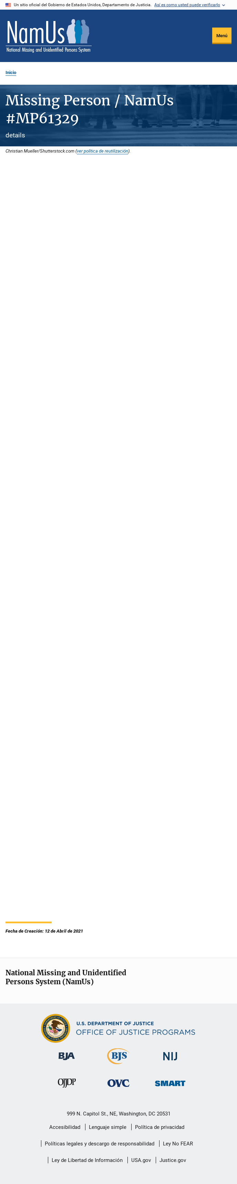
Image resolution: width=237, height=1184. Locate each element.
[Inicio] (49, 36)
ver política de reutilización (102, 151)
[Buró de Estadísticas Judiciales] (118, 1065)
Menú (221, 35)
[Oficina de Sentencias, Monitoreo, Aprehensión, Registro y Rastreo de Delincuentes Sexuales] (170, 1087)
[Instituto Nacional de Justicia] (170, 1061)
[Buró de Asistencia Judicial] (67, 1061)
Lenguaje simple (107, 1127)
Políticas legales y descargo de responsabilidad (99, 1144)
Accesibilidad (64, 1127)
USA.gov (141, 1160)
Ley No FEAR (178, 1144)
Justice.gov (172, 1160)
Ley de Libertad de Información (87, 1160)
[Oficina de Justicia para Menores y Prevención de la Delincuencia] (67, 1089)
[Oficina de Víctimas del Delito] (118, 1088)
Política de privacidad (159, 1127)
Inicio (11, 72)
